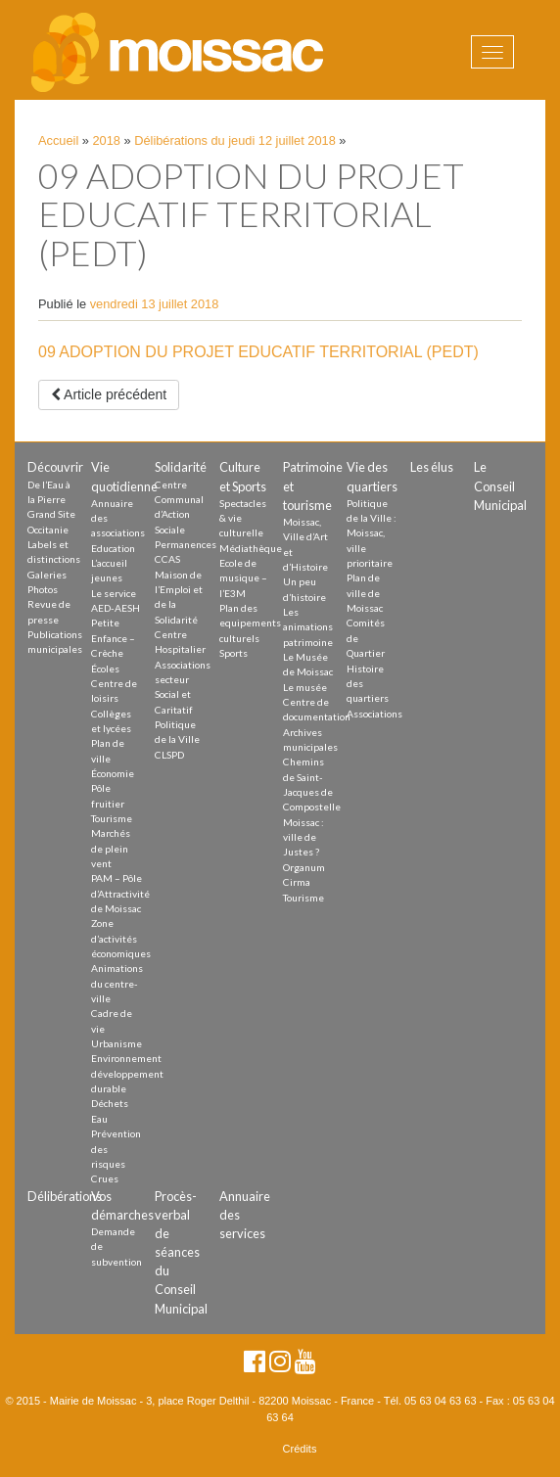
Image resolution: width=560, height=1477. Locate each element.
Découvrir (55, 467)
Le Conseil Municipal (500, 485)
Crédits (300, 1448)
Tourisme (111, 818)
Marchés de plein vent (110, 848)
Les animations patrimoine (308, 627)
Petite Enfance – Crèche (113, 638)
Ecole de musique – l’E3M (243, 578)
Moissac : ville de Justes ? (303, 837)
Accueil (58, 140)
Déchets (109, 1103)
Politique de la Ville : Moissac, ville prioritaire (372, 533)
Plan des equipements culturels (250, 623)
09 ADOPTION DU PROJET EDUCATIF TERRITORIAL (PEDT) (258, 352)
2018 (106, 140)
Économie (112, 773)
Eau (99, 1119)
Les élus (431, 467)
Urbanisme (116, 1043)
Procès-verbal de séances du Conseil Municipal (181, 1252)
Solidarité (181, 467)
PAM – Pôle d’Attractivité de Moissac (120, 893)
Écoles (105, 668)
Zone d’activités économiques (121, 938)
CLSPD (169, 755)
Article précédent (108, 394)
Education (113, 548)
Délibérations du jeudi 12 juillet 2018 (235, 140)
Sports (233, 653)
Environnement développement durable (127, 1073)
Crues (104, 1178)
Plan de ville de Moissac (365, 593)
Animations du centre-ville (117, 983)
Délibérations (64, 1196)
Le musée (305, 687)
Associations (374, 713)
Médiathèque (250, 548)
